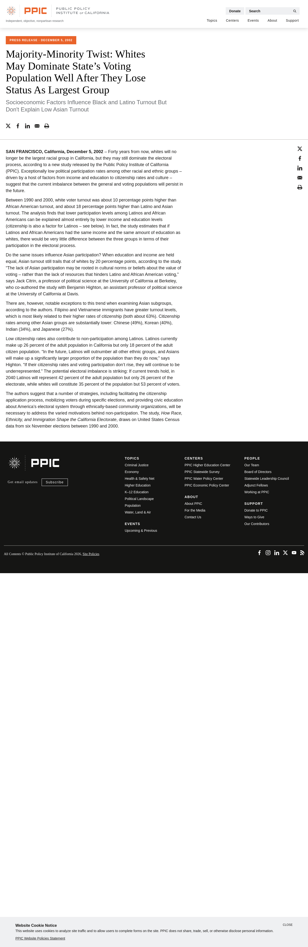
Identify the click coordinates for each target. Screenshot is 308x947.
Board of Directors (257, 472)
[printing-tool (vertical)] (299, 186)
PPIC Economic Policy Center (207, 485)
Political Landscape (139, 499)
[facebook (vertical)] (299, 157)
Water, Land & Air (138, 512)
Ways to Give (254, 517)
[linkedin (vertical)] (299, 167)
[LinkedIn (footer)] (276, 551)
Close (288, 925)
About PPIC (193, 504)
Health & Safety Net (139, 478)
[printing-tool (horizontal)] (46, 125)
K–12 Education (136, 492)
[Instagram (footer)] (268, 551)
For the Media (195, 510)
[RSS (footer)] (302, 551)
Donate (235, 11)
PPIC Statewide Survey (202, 472)
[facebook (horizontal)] (17, 125)
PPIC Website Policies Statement (40, 938)
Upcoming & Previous (141, 530)
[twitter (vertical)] (299, 148)
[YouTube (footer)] (293, 551)
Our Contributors (256, 524)
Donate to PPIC (256, 510)
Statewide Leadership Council (266, 478)
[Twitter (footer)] (285, 551)
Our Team (251, 465)
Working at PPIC (256, 492)
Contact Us (193, 517)
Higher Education (137, 485)
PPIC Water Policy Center (204, 478)
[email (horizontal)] (37, 125)
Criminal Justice (136, 465)
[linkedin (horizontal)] (27, 125)
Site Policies (91, 554)
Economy (132, 472)
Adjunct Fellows (256, 485)
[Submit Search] (294, 11)
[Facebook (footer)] (259, 551)
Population (133, 505)
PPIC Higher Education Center (207, 465)
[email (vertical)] (299, 177)
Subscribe (55, 482)
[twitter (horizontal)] (8, 125)
